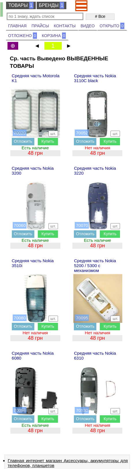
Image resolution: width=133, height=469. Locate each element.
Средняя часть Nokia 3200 (33, 170)
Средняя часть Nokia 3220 (95, 170)
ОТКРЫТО (112, 26)
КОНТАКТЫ (65, 26)
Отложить (23, 141)
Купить (47, 141)
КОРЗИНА (54, 35)
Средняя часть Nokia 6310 (95, 355)
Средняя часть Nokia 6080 (33, 355)
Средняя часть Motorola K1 (36, 78)
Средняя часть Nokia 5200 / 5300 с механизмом (95, 265)
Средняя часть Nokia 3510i (33, 263)
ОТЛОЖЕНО (22, 35)
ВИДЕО (87, 26)
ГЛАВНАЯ (17, 26)
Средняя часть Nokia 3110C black (95, 78)
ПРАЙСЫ (40, 26)
